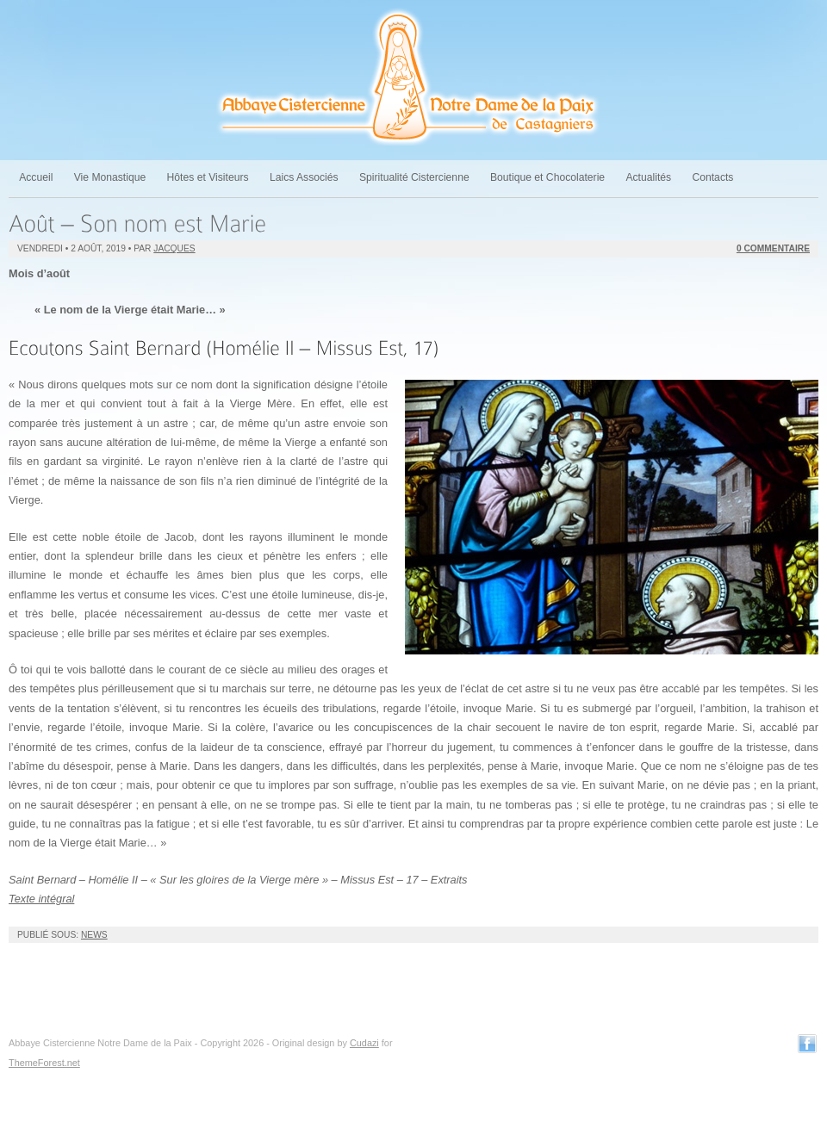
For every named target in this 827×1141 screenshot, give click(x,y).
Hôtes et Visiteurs (208, 177)
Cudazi (364, 1043)
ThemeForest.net (44, 1062)
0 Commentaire (773, 248)
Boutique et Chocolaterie (547, 177)
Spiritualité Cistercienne (414, 177)
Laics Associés (304, 177)
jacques (174, 248)
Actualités (648, 177)
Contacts (712, 177)
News (94, 934)
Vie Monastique (110, 177)
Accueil (36, 177)
